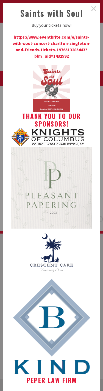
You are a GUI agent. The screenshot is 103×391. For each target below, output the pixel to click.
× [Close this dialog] (93, 9)
